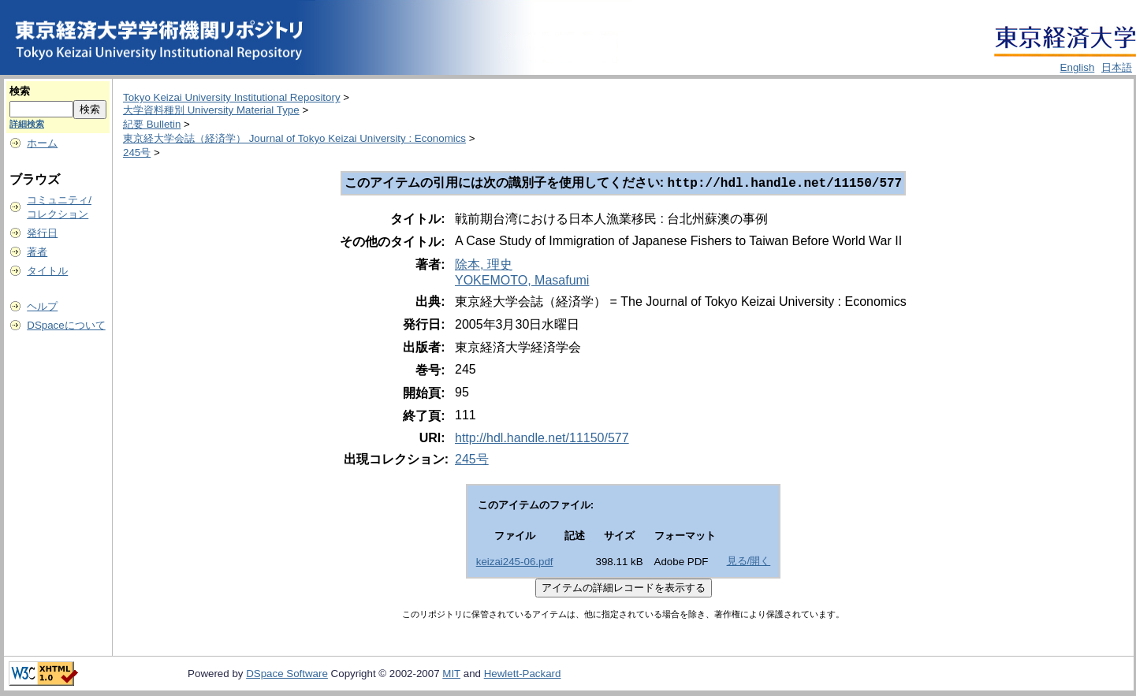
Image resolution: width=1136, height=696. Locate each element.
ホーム (42, 143)
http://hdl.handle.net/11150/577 (542, 439)
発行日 (42, 233)
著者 (37, 252)
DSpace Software (287, 675)
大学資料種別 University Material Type (211, 110)
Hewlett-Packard (522, 675)
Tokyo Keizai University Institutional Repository (232, 97)
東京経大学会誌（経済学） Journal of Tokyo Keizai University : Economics (294, 138)
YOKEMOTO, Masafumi (522, 281)
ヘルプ (42, 306)
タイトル (47, 271)
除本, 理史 (483, 266)
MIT (451, 675)
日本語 (1116, 67)
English (1077, 67)
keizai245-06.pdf (514, 563)
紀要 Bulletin (152, 124)
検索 (19, 91)
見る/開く (749, 562)
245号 (137, 152)
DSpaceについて (66, 325)
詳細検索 (26, 123)
